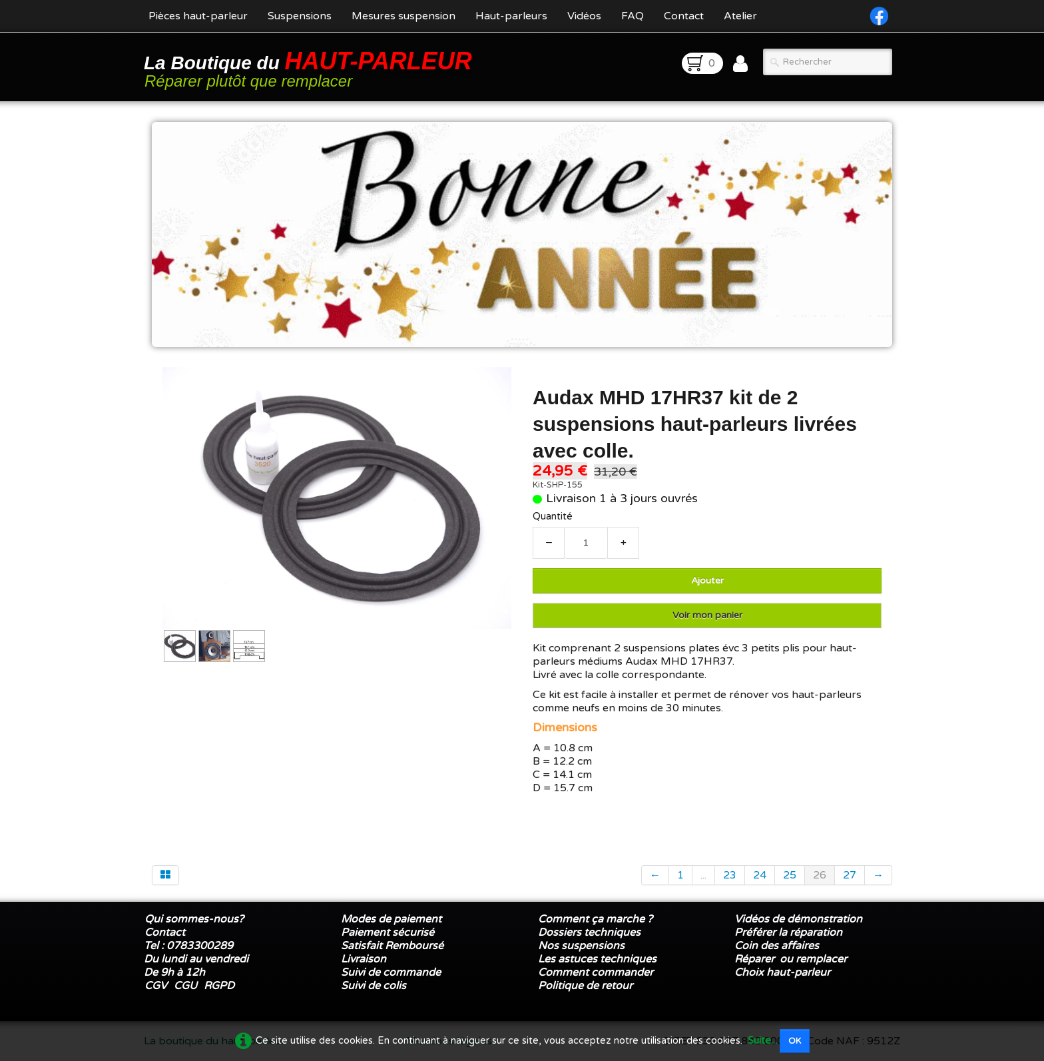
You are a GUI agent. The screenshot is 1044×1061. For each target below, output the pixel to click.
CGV (155, 985)
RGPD (219, 985)
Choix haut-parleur (783, 972)
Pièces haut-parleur (198, 16)
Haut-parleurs (511, 16)
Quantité (553, 516)
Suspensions (300, 16)
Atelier (740, 16)
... (703, 875)
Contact (684, 16)
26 (819, 875)
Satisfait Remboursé (392, 945)
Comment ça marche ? (595, 919)
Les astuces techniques (597, 959)
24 (759, 875)
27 (849, 875)
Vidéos (584, 16)
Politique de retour (585, 985)
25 (789, 875)
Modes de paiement (391, 919)
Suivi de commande (391, 972)
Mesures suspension (403, 16)
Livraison (363, 959)
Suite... (762, 1040)
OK (794, 1041)
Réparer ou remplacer (792, 959)
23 (729, 875)
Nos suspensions (581, 945)
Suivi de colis (373, 985)
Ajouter (707, 580)
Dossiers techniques (589, 932)
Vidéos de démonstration (798, 919)
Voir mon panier (707, 615)
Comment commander (597, 972)
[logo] (310, 68)
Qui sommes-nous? (194, 919)
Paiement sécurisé (387, 932)
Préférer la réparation (788, 932)
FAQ (632, 16)
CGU (185, 985)
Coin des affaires (776, 945)
